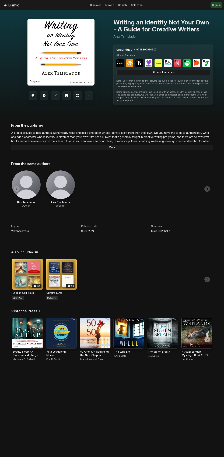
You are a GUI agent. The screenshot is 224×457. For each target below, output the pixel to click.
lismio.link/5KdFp (160, 230)
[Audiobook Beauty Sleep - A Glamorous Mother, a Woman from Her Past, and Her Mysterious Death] (27, 333)
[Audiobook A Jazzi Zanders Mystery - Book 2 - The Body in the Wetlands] (196, 333)
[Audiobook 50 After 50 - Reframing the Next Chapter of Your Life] (95, 333)
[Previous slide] (17, 189)
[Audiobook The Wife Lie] (128, 333)
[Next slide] (207, 189)
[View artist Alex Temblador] (26, 188)
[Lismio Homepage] (11, 5)
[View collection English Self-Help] (27, 274)
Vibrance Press (20, 230)
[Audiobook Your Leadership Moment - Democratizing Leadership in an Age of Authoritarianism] (61, 333)
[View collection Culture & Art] (61, 274)
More (112, 147)
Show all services (163, 72)
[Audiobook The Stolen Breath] (162, 333)
